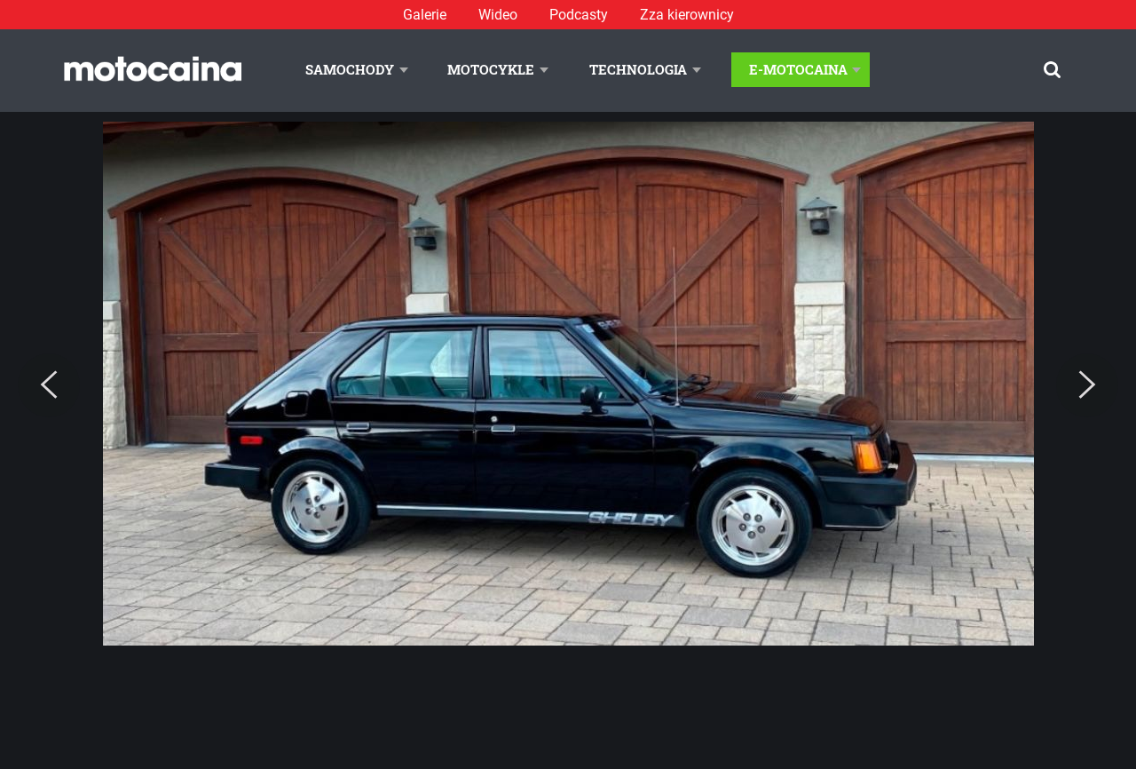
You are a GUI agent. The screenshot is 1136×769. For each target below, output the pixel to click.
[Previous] (49, 385)
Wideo (497, 14)
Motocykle (490, 69)
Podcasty (578, 14)
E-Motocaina (798, 69)
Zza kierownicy (687, 14)
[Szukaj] (1052, 69)
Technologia (638, 69)
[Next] (1087, 385)
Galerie (424, 14)
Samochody (349, 69)
